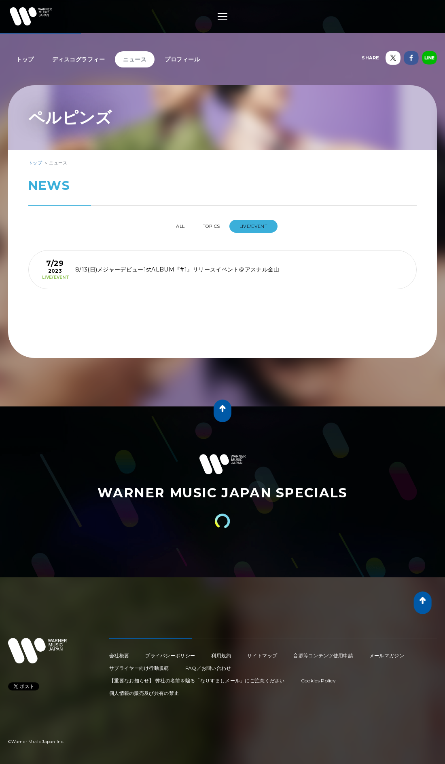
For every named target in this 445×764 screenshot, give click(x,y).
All (173, 226)
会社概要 (119, 652)
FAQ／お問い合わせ (208, 665)
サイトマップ (262, 652)
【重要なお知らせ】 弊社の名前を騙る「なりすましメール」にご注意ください (197, 677)
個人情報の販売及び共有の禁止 (144, 690)
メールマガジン (386, 652)
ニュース (134, 59)
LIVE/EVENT (262, 226)
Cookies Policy (318, 677)
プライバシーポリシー (170, 652)
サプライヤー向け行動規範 (139, 665)
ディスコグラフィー (78, 59)
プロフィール (182, 59)
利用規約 (221, 652)
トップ (25, 59)
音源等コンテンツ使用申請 (323, 652)
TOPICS (212, 226)
